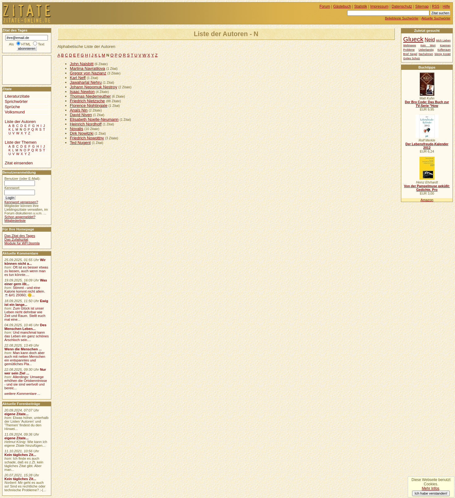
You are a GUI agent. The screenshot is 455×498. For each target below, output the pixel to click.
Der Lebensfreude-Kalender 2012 (426, 146)
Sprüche (12, 106)
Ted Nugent (80, 142)
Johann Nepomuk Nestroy (93, 87)
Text (41, 44)
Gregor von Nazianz (88, 73)
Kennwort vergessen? (21, 202)
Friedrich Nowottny (87, 138)
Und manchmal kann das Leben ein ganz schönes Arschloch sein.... (26, 336)
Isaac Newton (82, 91)
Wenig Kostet (442, 54)
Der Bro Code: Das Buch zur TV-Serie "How (427, 104)
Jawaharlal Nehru (86, 82)
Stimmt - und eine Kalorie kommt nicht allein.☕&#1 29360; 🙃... (24, 291)
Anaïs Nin (79, 110)
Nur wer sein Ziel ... (25, 371)
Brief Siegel (410, 54)
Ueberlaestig (426, 49)
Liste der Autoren (20, 121)
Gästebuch (342, 6)
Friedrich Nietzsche (87, 101)
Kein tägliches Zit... (20, 455)
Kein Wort (428, 45)
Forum (324, 6)
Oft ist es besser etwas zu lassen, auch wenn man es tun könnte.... (26, 270)
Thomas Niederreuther (90, 96)
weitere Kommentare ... (22, 393)
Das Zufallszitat (16, 239)
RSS (436, 6)
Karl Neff (78, 77)
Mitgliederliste (15, 220)
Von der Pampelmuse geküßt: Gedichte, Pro (427, 188)
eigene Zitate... (16, 414)
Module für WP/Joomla (22, 243)
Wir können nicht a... (24, 261)
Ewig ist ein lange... (26, 302)
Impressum (379, 6)
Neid (430, 39)
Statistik (360, 6)
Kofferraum (444, 49)
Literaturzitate (17, 96)
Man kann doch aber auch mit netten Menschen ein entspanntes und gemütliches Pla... (24, 358)
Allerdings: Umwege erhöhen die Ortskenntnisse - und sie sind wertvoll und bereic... (25, 382)
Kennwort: (12, 188)
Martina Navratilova (87, 68)
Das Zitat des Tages (19, 236)
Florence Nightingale (88, 105)
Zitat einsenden (19, 163)
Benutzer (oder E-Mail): (22, 178)
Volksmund (15, 112)
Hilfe (446, 6)
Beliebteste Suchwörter (402, 18)
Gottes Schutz (411, 58)
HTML (26, 44)
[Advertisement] (21, 69)
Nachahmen (426, 54)
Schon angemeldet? (19, 217)
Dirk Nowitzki (82, 133)
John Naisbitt (82, 63)
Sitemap (422, 6)
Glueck (413, 39)
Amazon (426, 200)
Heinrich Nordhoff (86, 124)
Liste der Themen (20, 142)
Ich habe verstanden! (431, 493)
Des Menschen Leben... (25, 327)
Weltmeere (409, 45)
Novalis (76, 128)
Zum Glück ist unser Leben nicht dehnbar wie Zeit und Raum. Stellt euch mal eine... (24, 313)
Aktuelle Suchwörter (435, 18)
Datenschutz (402, 6)
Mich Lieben (443, 40)
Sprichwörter (16, 101)
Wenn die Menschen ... (23, 349)
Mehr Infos (430, 488)
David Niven (81, 114)
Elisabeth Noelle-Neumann (94, 119)
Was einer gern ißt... (25, 282)
